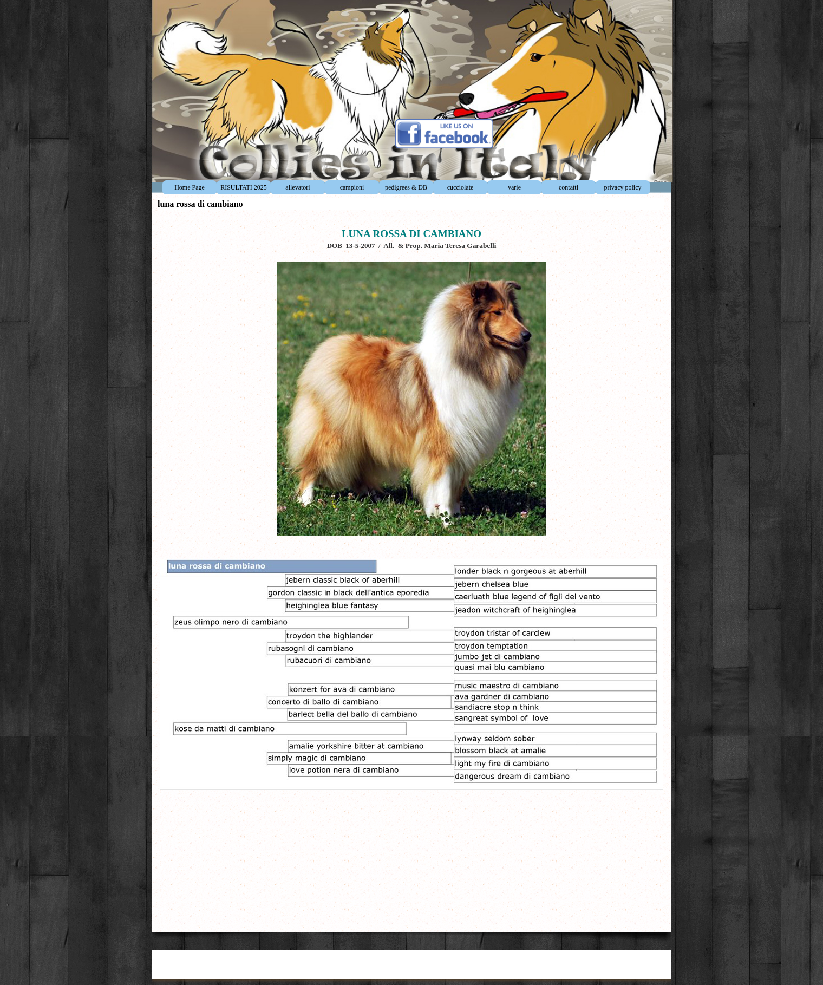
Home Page (189, 187)
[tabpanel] (411, 568)
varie (514, 187)
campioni (352, 187)
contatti (568, 187)
